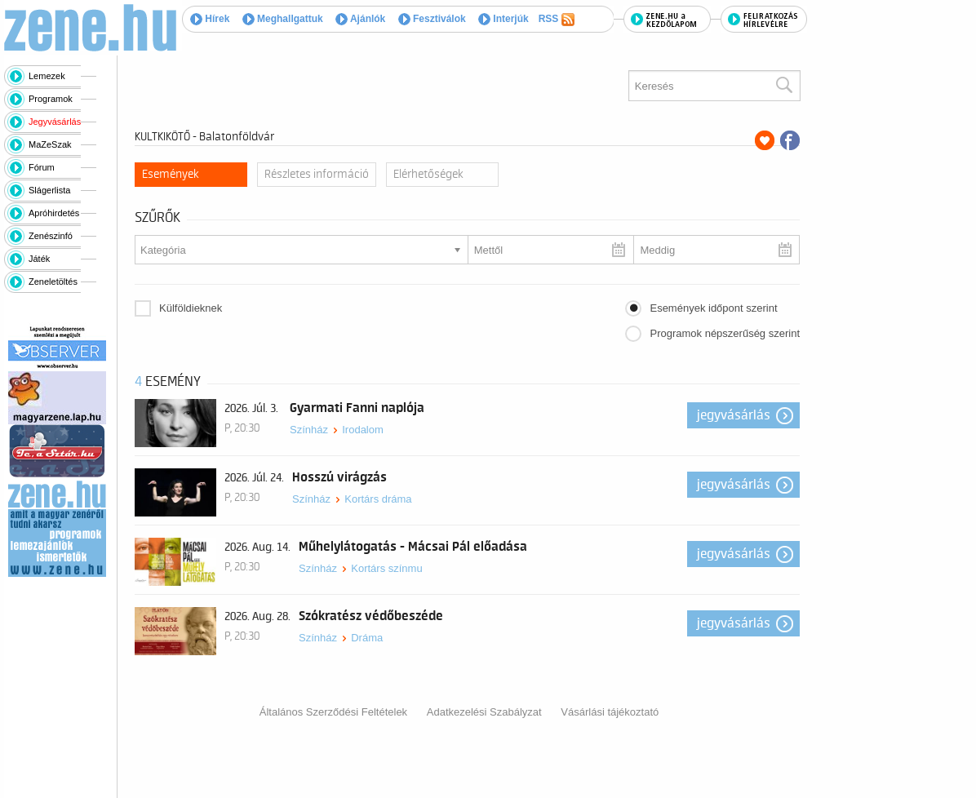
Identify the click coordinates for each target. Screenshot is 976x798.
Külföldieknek (190, 308)
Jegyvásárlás (55, 121)
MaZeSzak (50, 144)
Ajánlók (360, 18)
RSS (557, 19)
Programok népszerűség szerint (725, 333)
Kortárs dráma (377, 499)
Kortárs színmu (386, 568)
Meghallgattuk (282, 18)
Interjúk (503, 18)
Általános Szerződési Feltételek (333, 712)
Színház (309, 429)
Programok (51, 99)
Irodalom (363, 429)
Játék (39, 259)
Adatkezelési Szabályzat (484, 712)
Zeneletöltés (53, 281)
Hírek (209, 18)
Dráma (367, 638)
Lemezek (47, 76)
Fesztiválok (432, 18)
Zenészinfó (51, 236)
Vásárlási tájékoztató (610, 712)
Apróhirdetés (54, 213)
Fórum (42, 167)
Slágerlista (49, 190)
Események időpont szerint (713, 308)
